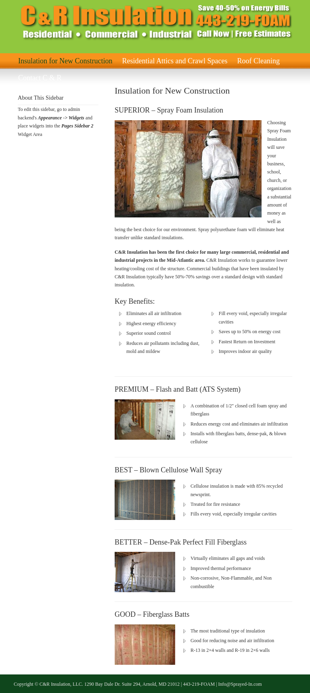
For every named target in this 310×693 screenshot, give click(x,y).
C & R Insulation (106, 21)
